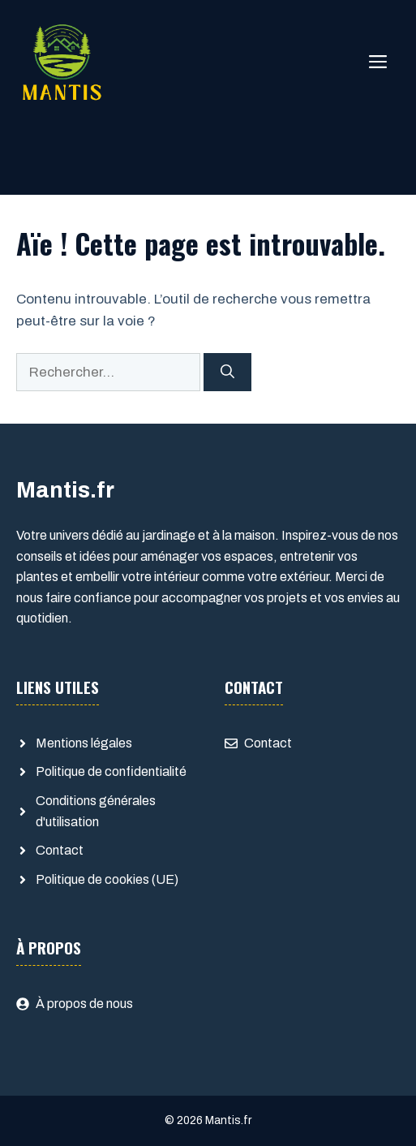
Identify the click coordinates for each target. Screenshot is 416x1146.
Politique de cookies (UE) (107, 879)
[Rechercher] (227, 372)
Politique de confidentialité (111, 771)
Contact (60, 850)
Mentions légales (84, 743)
